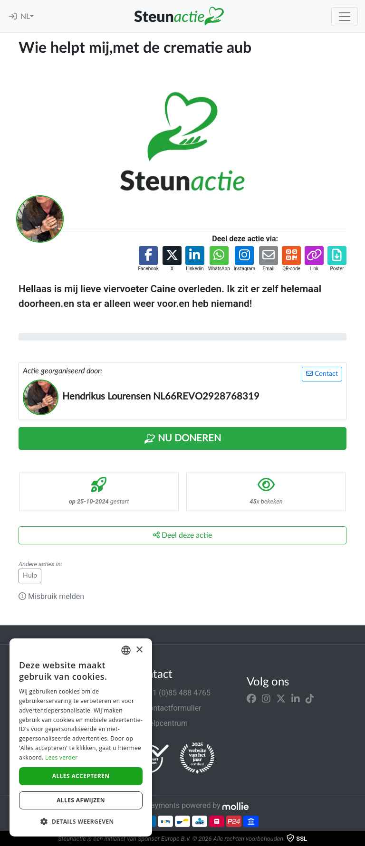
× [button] (139, 650)
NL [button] (25, 16)
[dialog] (81, 737)
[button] (148, 259)
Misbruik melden (51, 596)
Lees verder (61, 757)
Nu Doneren (182, 439)
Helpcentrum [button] (160, 723)
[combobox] (126, 650)
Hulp (30, 575)
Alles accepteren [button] (81, 776)
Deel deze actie (182, 535)
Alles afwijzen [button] (81, 800)
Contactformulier (167, 708)
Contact (322, 373)
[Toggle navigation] (344, 16)
